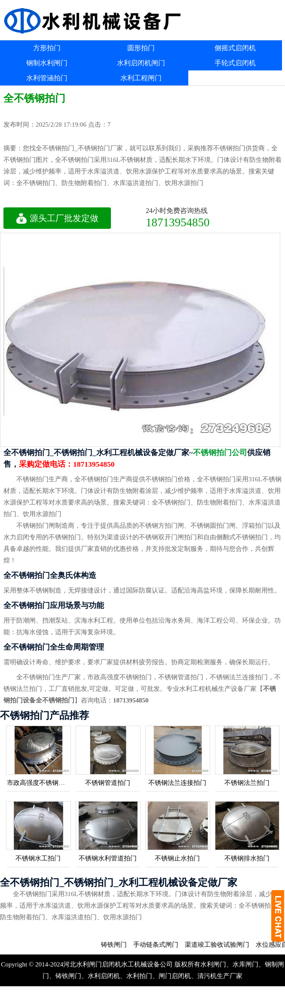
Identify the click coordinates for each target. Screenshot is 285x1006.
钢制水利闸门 (46, 63)
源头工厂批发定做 (57, 218)
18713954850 (178, 222)
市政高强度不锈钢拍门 (39, 782)
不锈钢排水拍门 (247, 858)
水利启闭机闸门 (141, 63)
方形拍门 (47, 48)
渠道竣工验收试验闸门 (224, 944)
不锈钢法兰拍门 (247, 782)
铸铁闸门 (121, 944)
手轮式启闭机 (235, 63)
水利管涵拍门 (46, 78)
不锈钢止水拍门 (177, 858)
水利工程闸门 (141, 78)
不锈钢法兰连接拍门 (177, 782)
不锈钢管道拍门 (107, 782)
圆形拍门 (141, 48)
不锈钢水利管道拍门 (108, 858)
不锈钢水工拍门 (38, 858)
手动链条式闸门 (163, 944)
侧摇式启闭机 (235, 48)
